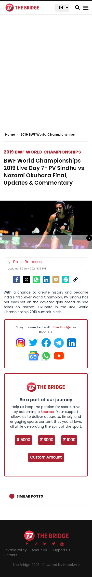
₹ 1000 (69, 440)
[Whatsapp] (36, 279)
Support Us (61, 550)
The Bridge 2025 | (27, 564)
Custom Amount (46, 457)
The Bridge (62, 327)
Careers (10, 554)
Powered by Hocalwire (61, 564)
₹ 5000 (23, 440)
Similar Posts (29, 496)
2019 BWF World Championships (42, 152)
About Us (39, 550)
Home (11, 134)
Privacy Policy (15, 550)
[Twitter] (26, 279)
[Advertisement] (46, 75)
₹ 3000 (46, 440)
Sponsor (47, 411)
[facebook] (16, 279)
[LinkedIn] (46, 279)
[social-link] (75, 279)
